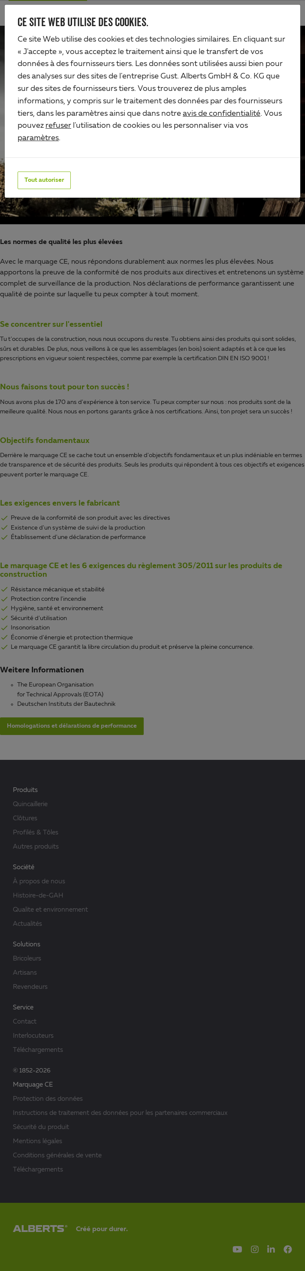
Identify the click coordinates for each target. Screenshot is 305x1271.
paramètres (38, 138)
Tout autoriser (44, 180)
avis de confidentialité (221, 113)
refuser (58, 126)
